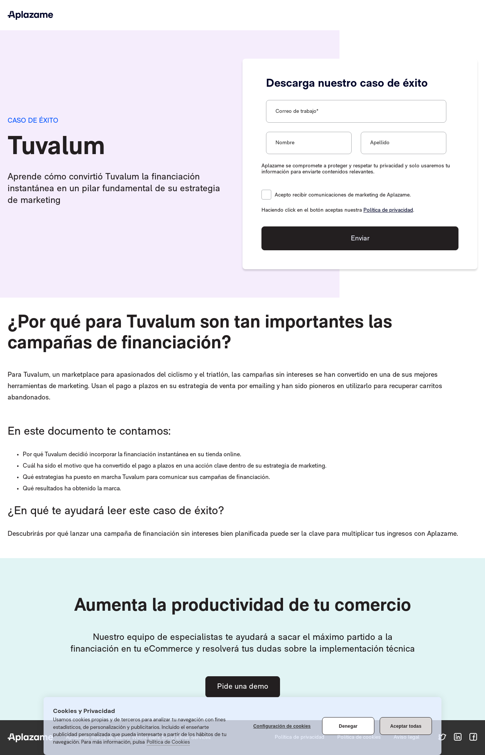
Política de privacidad (388, 210)
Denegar (348, 726)
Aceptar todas (406, 726)
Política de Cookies (168, 742)
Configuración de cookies (282, 726)
